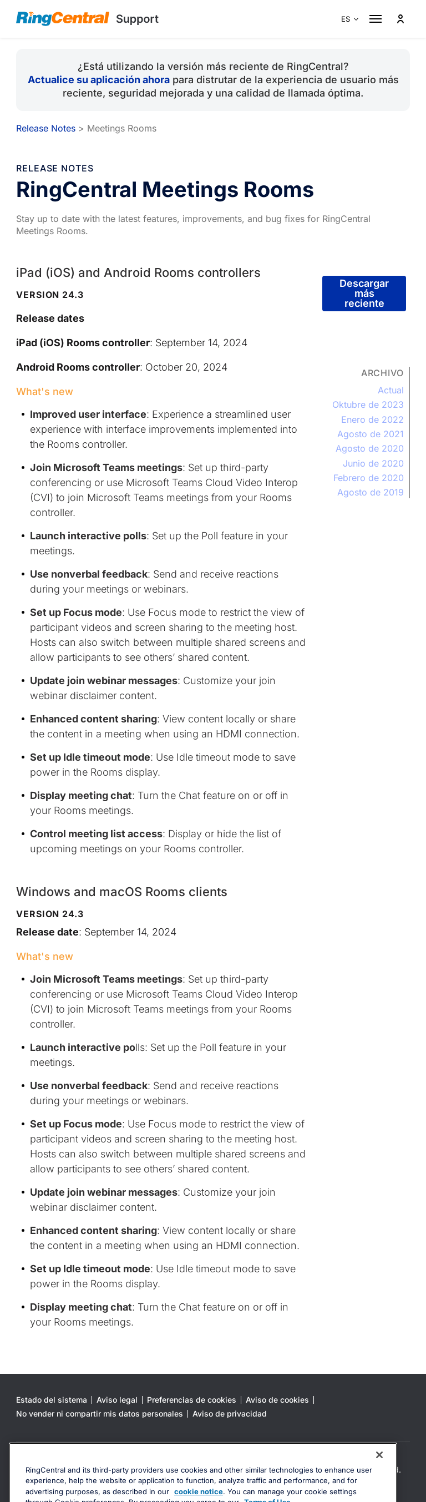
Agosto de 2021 (370, 433)
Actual (391, 390)
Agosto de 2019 (370, 492)
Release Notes (45, 128)
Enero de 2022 (372, 419)
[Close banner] (379, 1478)
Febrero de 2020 (368, 477)
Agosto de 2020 (370, 448)
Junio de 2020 (373, 463)
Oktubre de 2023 (368, 404)
